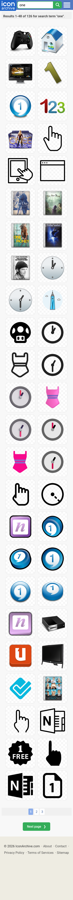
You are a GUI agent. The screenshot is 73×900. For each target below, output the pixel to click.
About (47, 846)
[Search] (57, 5)
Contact (61, 846)
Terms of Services (40, 853)
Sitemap (63, 853)
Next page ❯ (36, 826)
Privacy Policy (14, 853)
